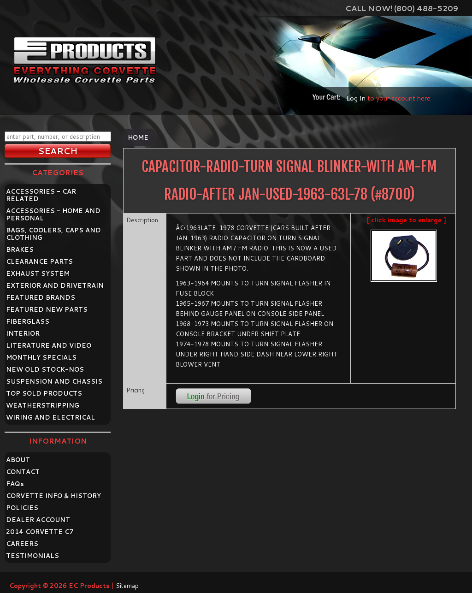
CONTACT (23, 472)
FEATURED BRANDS (40, 297)
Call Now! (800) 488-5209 (401, 8)
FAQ (15, 484)
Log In (356, 98)
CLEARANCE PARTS (39, 261)
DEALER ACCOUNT (38, 520)
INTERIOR (23, 333)
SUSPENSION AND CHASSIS (54, 381)
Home (138, 137)
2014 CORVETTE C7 (40, 532)
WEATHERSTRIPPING (42, 405)
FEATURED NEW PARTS (47, 309)
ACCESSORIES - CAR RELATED (41, 195)
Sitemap (127, 585)
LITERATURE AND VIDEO (48, 345)
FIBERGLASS (27, 321)
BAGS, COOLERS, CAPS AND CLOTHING (53, 234)
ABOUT (18, 460)
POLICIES (22, 508)
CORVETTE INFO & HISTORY (53, 496)
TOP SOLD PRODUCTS (44, 393)
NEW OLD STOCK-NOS (45, 369)
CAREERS (22, 544)
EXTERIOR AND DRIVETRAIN (55, 285)
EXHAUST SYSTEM (38, 273)
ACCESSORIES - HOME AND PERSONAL (53, 214)
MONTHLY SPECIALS (41, 357)
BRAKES (20, 249)
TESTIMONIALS (32, 555)
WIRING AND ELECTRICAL (50, 417)
